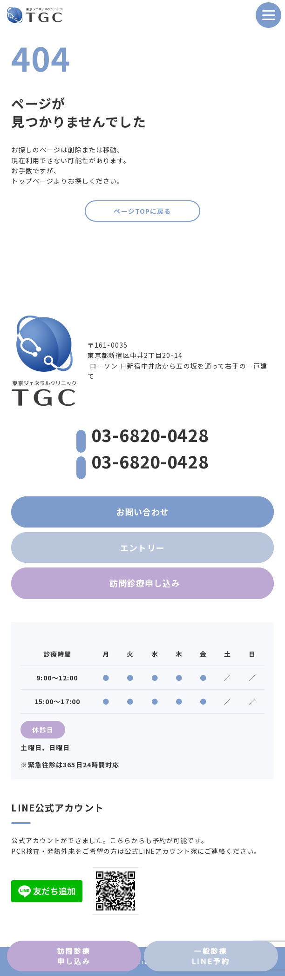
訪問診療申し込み (145, 583)
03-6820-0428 (142, 434)
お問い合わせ (143, 512)
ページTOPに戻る (142, 211)
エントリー (142, 547)
